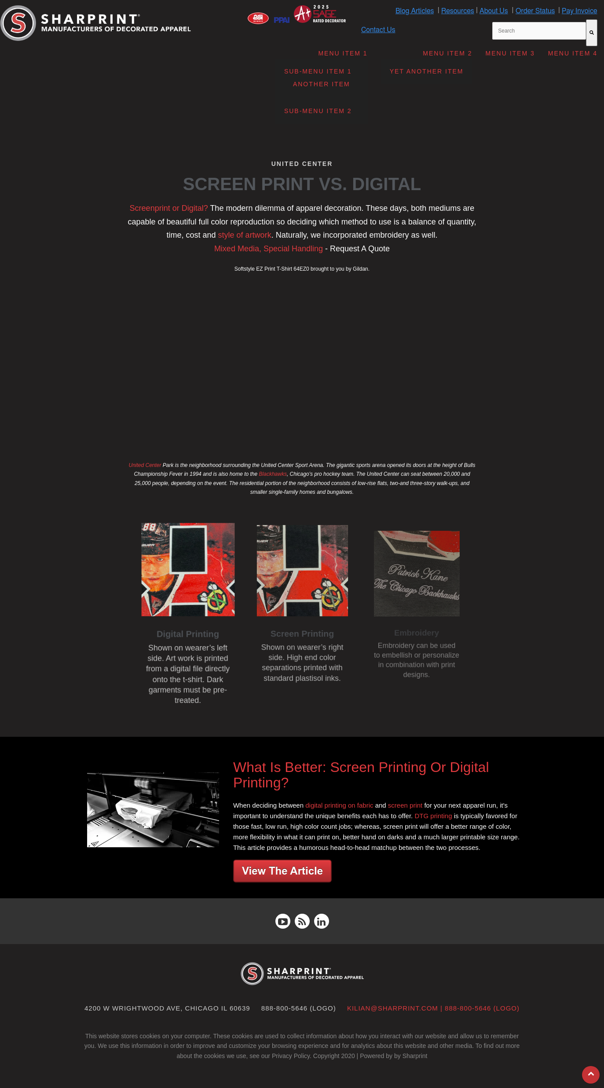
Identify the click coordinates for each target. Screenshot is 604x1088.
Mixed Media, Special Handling (268, 248)
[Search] (591, 32)
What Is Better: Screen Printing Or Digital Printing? (361, 774)
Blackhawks (273, 474)
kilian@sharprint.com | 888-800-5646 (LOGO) (433, 1008)
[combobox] (539, 31)
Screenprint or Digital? (169, 208)
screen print (405, 805)
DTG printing (433, 816)
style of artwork (244, 235)
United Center (144, 465)
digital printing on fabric (339, 805)
